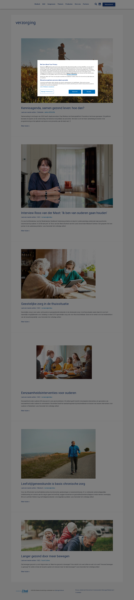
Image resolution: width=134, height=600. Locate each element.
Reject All (75, 91)
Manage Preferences (47, 91)
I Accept (89, 91)
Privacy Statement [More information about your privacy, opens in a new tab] (72, 74)
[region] (67, 78)
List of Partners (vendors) (47, 86)
